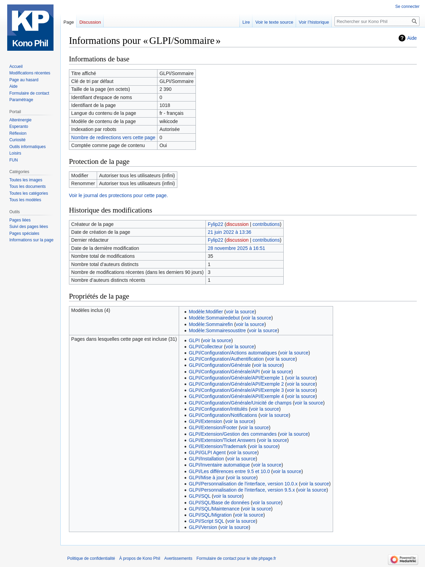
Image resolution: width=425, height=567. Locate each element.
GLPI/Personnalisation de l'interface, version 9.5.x (242, 490)
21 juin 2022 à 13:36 (229, 232)
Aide (412, 38)
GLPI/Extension (205, 421)
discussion (237, 224)
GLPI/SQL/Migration (210, 515)
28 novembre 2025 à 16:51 (236, 248)
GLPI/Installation (206, 458)
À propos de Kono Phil (139, 558)
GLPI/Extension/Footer (213, 427)
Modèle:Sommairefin (211, 324)
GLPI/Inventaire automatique (219, 465)
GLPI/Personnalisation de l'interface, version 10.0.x (243, 483)
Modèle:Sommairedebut (214, 318)
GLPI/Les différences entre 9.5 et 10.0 (229, 471)
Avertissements (178, 558)
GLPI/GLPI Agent (207, 452)
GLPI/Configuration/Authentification (226, 359)
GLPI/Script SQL (206, 521)
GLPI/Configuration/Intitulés (218, 409)
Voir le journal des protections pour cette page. (118, 195)
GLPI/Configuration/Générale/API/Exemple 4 (236, 396)
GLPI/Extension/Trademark (217, 446)
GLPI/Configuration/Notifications (223, 415)
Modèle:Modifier (206, 311)
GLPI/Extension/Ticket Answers (222, 440)
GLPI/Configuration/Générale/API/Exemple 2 (236, 384)
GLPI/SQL (199, 496)
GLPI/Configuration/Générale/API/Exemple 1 (236, 378)
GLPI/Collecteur (206, 346)
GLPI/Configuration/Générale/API (224, 371)
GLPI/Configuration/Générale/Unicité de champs (240, 403)
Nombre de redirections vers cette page (113, 137)
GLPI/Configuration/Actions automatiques (233, 352)
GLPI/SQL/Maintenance (214, 508)
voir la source (240, 311)
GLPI (194, 340)
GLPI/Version (203, 527)
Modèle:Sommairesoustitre (217, 330)
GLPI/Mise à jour (206, 477)
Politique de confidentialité (91, 558)
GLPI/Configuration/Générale (220, 365)
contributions (266, 224)
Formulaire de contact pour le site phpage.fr (236, 558)
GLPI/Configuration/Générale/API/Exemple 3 (236, 390)
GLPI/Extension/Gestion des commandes (232, 434)
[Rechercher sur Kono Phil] (377, 21)
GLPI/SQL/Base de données (219, 502)
